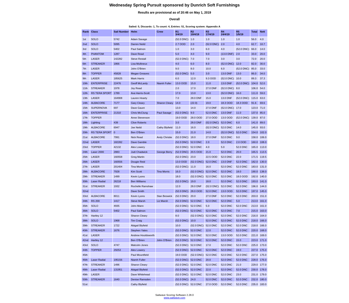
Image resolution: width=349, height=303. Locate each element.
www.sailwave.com (174, 297)
